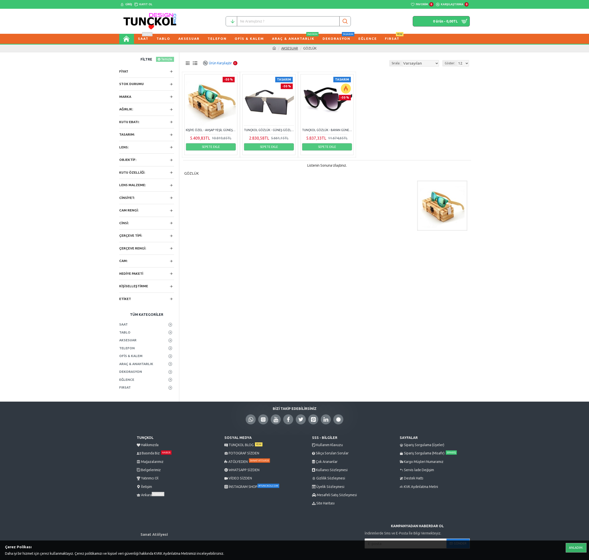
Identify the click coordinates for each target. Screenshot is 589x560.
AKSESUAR (289, 48)
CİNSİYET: (127, 197)
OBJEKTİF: (127, 159)
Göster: (451, 63)
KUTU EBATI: (129, 122)
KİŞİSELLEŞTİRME (133, 286)
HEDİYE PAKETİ (131, 273)
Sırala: (401, 63)
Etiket (125, 299)
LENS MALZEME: (132, 185)
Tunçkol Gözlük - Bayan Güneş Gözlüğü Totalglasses (327, 130)
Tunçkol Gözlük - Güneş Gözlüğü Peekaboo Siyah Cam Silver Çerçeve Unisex (269, 130)
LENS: (123, 147)
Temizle (166, 59)
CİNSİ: (124, 223)
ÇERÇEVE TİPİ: (130, 235)
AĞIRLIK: (126, 109)
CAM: (123, 260)
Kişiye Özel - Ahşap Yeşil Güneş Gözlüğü (211, 130)
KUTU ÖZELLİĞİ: (132, 172)
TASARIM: (127, 134)
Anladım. (576, 547)
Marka (125, 96)
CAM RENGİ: (128, 210)
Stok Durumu (131, 84)
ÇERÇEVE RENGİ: (132, 248)
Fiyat (123, 71)
